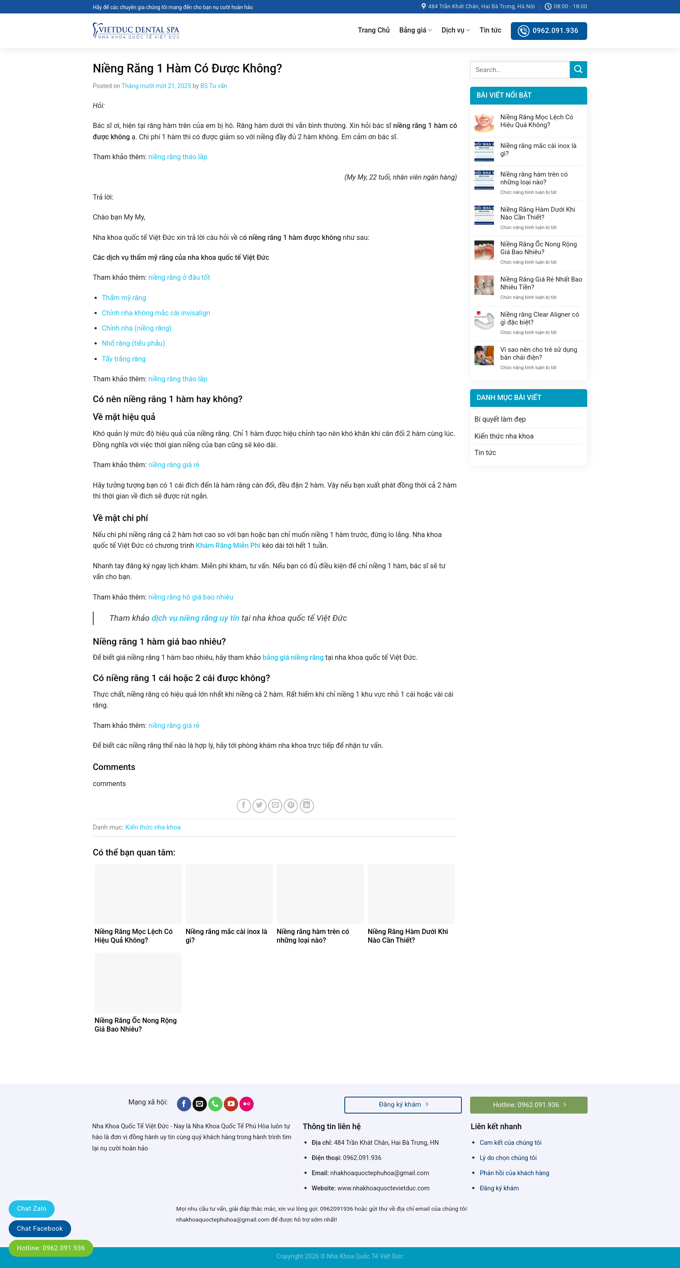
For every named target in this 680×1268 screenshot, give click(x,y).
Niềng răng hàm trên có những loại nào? (534, 178)
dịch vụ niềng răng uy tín (196, 618)
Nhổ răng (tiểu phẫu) (133, 343)
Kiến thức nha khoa (153, 827)
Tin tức (490, 30)
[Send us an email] (200, 1104)
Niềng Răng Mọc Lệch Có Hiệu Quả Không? (536, 121)
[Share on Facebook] (244, 806)
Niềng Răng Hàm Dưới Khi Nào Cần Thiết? (537, 213)
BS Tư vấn (213, 85)
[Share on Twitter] (259, 806)
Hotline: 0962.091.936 (51, 1248)
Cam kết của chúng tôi (511, 1143)
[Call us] (215, 1104)
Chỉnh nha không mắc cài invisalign (156, 313)
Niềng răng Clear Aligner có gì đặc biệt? (539, 318)
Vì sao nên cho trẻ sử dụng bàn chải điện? (539, 353)
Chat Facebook (40, 1228)
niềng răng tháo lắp (177, 157)
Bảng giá (415, 30)
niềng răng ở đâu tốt (179, 277)
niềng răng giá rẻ (173, 465)
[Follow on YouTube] (231, 1104)
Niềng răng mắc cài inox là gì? (538, 149)
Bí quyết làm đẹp (500, 419)
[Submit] (578, 69)
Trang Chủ (373, 30)
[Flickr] (246, 1104)
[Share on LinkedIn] (307, 806)
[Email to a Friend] (275, 806)
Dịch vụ (455, 30)
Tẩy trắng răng (124, 359)
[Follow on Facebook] (184, 1104)
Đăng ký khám (499, 1188)
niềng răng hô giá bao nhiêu (190, 597)
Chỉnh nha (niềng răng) (137, 328)
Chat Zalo (31, 1208)
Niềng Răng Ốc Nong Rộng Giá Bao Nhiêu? (538, 248)
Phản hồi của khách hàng (514, 1173)
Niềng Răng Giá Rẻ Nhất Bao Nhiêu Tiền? (541, 283)
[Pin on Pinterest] (291, 806)
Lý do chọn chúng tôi (508, 1158)
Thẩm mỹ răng (124, 298)
